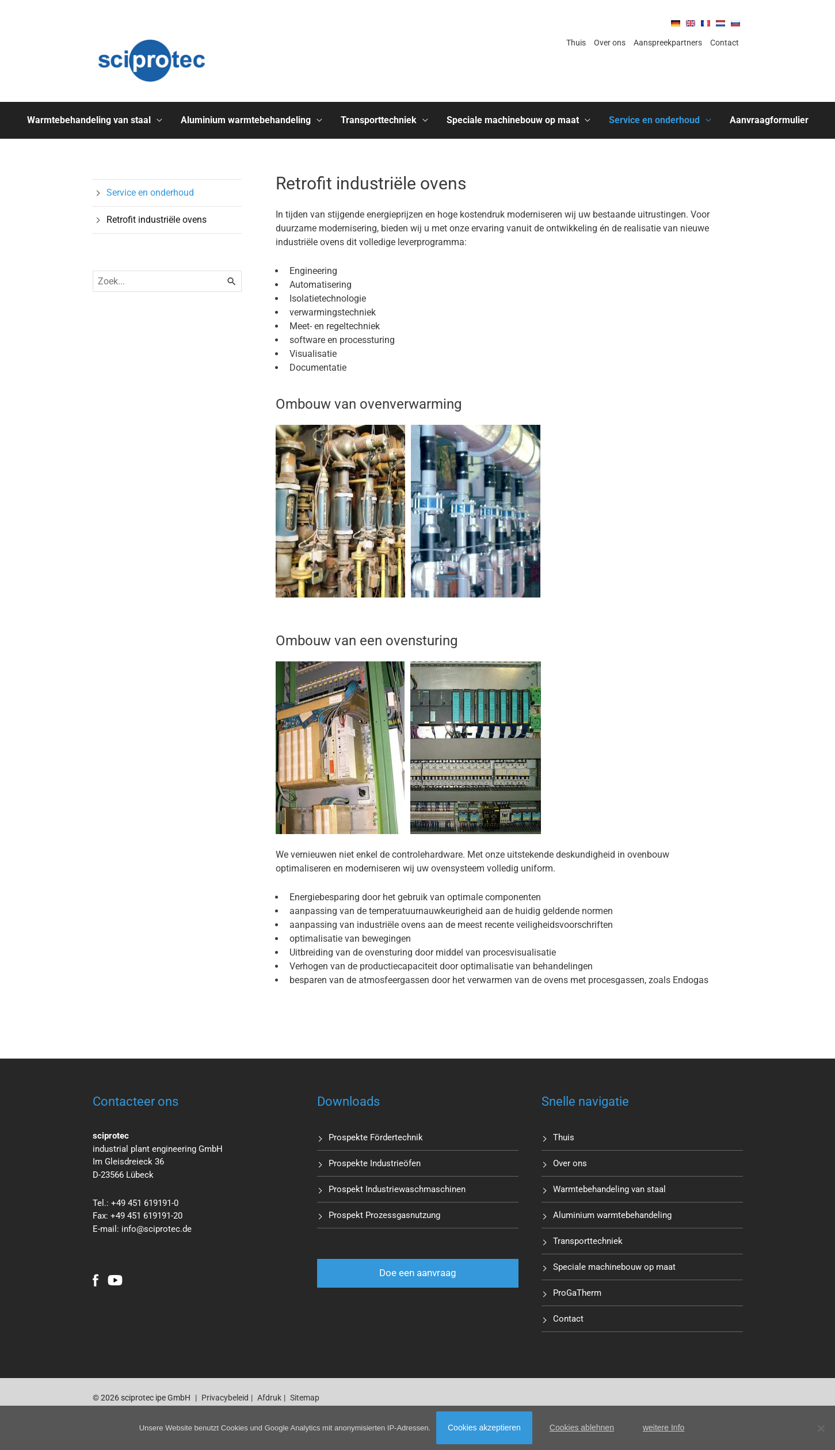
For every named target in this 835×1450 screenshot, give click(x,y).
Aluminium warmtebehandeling (246, 120)
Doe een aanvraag (417, 1272)
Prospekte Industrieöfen (375, 1163)
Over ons (610, 42)
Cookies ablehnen (582, 1427)
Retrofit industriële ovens (156, 219)
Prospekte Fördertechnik (376, 1137)
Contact (724, 42)
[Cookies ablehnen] (820, 1428)
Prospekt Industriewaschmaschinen (397, 1189)
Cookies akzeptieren (484, 1427)
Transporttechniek (379, 120)
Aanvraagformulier (769, 120)
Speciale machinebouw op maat (513, 120)
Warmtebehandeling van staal (89, 120)
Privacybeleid (225, 1397)
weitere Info (663, 1427)
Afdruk (269, 1397)
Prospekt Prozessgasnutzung (384, 1215)
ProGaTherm (577, 1293)
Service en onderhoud (654, 120)
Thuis (576, 42)
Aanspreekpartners (668, 42)
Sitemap (304, 1397)
